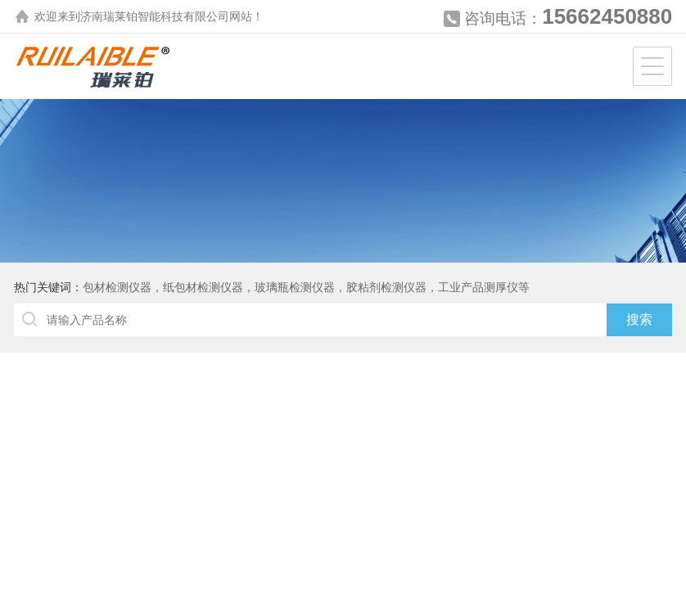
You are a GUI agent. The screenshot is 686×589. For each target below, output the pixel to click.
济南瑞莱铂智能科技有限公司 (154, 16)
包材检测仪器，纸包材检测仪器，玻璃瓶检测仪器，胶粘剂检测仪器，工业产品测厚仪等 (306, 287)
